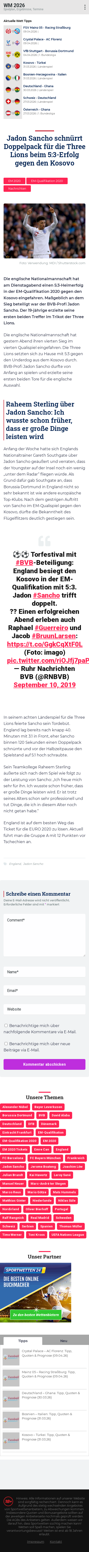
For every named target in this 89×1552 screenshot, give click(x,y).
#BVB (24, 563)
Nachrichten (17, 188)
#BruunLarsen (54, 636)
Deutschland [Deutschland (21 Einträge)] (12, 1124)
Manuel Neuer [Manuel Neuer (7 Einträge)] (13, 1183)
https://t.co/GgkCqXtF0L (45, 644)
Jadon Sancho (33, 864)
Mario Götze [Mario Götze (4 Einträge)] (37, 1192)
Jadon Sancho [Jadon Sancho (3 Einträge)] (13, 1166)
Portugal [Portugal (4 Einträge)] (61, 1209)
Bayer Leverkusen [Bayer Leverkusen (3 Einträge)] (48, 1107)
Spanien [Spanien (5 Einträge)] (46, 1226)
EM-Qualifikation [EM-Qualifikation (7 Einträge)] (51, 1132)
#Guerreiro (51, 628)
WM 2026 (14, 5)
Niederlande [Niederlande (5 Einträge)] (42, 1200)
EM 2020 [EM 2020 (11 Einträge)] (49, 1141)
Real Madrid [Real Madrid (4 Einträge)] (40, 1218)
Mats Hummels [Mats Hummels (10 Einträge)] (64, 1192)
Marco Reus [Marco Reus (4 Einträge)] (11, 1192)
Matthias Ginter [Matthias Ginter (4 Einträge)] (14, 1200)
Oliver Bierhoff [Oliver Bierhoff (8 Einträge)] (37, 1209)
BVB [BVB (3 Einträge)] (42, 1115)
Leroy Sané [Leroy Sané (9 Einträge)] (62, 1175)
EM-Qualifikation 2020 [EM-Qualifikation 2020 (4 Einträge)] (19, 1141)
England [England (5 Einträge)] (62, 1149)
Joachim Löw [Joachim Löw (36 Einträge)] (73, 1166)
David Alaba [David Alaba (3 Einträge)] (61, 1115)
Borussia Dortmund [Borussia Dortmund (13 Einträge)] (17, 1115)
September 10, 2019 (45, 685)
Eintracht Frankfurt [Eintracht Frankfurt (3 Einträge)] (16, 1132)
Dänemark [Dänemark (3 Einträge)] (49, 1124)
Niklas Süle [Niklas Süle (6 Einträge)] (66, 1200)
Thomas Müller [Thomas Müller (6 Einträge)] (70, 1226)
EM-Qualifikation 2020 (47, 181)
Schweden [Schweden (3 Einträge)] (63, 1218)
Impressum (35, 1541)
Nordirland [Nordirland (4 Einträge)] (10, 1209)
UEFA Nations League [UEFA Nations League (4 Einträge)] (68, 1234)
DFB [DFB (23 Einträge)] (31, 1124)
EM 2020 (14, 181)
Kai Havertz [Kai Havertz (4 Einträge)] (38, 1175)
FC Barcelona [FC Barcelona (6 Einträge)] (12, 1158)
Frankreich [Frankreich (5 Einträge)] (75, 1158)
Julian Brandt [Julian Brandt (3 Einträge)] (12, 1175)
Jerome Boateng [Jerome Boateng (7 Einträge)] (43, 1166)
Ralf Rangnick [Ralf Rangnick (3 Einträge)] (13, 1218)
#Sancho (46, 595)
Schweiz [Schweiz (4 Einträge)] (8, 1226)
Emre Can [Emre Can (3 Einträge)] (41, 1149)
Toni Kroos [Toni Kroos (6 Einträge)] (36, 1234)
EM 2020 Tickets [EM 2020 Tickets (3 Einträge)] (15, 1149)
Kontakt (56, 1541)
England (15, 864)
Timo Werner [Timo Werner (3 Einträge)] (12, 1234)
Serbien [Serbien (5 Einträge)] (28, 1226)
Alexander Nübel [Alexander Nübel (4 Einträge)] (15, 1107)
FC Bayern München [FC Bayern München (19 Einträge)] (45, 1158)
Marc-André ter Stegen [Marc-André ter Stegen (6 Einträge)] (48, 1183)
